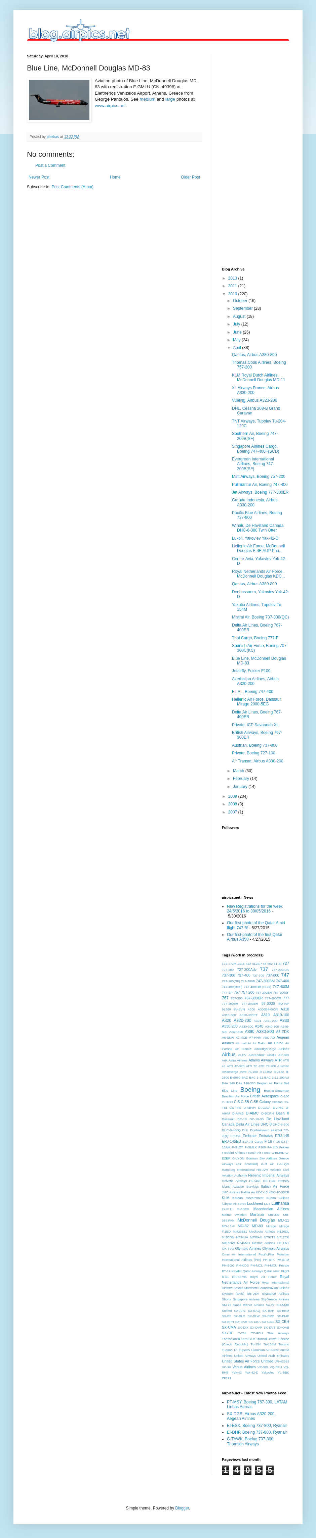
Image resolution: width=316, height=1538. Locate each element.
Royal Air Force (263, 1277)
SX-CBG (268, 1322)
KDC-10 (262, 1192)
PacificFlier (266, 1254)
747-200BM (265, 981)
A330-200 (230, 1026)
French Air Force (258, 1152)
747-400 (282, 981)
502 (270, 963)
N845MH (243, 1243)
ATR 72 (251, 1066)
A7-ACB (241, 1037)
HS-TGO (269, 1181)
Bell (286, 1083)
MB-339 (274, 1215)
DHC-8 (266, 1124)
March (239, 770)
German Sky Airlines (261, 1158)
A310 (285, 1009)
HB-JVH (262, 1170)
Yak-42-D (252, 1372)
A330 (284, 1020)
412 (248, 963)
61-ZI (277, 963)
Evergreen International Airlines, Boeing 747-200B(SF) (253, 464)
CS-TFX (235, 1107)
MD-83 (257, 1226)
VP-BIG (263, 1367)
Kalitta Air (248, 1192)
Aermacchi (243, 1043)
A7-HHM (255, 1037)
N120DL (283, 1231)
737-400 (243, 975)
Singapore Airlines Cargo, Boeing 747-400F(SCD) (255, 448)
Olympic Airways (275, 1248)
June (238, 332)
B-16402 (266, 1072)
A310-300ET (248, 1015)
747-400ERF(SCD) (257, 987)
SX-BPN (228, 1322)
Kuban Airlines (278, 1198)
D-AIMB (238, 1113)
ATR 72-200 (267, 1066)
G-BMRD (277, 1152)
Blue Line (229, 1090)
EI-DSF (235, 1136)
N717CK (283, 1237)
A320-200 (242, 1020)
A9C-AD (269, 1037)
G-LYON (238, 1158)
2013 (233, 278)
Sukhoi (227, 1310)
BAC (244, 1077)
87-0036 (268, 1003)
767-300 (236, 998)
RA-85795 (239, 1277)
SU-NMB (282, 1305)
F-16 (268, 1141)
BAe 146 (228, 1083)
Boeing (250, 1089)
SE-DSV (253, 1293)
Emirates (266, 1136)
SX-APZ (240, 1310)
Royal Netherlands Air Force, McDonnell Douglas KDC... (258, 574)
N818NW (228, 1243)
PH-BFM (283, 1259)
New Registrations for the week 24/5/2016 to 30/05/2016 (255, 908)
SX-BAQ (254, 1310)
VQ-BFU (276, 1367)
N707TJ (269, 1237)
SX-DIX (243, 1327)
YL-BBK (283, 1372)
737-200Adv (280, 970)
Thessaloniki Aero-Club (238, 1339)
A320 (226, 1020)
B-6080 (235, 1077)
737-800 (272, 975)
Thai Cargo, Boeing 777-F (255, 638)
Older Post (190, 177)
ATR (278, 1060)
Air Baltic (259, 1043)
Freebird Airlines (233, 1152)
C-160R (227, 1102)
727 (285, 963)
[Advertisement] (249, 154)
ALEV (242, 1055)
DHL (245, 1130)
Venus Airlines (244, 1367)
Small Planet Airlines (248, 1305)
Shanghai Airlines (275, 1293)
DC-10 (242, 1119)
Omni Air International (239, 1254)
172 (224, 963)
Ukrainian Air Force (265, 1350)
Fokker (284, 1147)
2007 (233, 812)
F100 (262, 1147)
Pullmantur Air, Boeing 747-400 (259, 484)
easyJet (276, 1130)
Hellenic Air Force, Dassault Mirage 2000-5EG (256, 701)
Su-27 (270, 1305)
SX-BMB (268, 1316)
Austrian (283, 1066)
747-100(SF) (231, 981)
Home (115, 177)
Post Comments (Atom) (72, 187)
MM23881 (240, 1231)
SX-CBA (254, 1322)
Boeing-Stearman (276, 1090)
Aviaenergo (230, 1072)
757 (237, 992)
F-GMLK (251, 1147)
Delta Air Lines (247, 1124)
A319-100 (281, 1015)
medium (147, 99)
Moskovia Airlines (262, 1231)
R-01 (225, 1277)
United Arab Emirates (273, 1355)
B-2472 (279, 1072)
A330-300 (246, 1026)
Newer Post (39, 177)
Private (284, 1265)
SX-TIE (228, 1333)
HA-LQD (283, 1164)
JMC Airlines (231, 1192)
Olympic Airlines (248, 1248)
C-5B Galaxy (260, 1102)
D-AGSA (264, 1107)
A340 (259, 1026)
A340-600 (236, 1032)
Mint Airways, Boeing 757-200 (258, 476)
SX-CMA (229, 1327)
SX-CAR (241, 1322)
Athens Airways (260, 1060)
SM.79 (226, 1305)
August (240, 316)
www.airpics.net (110, 105)
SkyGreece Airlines (275, 1299)
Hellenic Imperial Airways (268, 1175)
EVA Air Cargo (252, 1141)
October (240, 300)
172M (232, 963)
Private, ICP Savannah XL (255, 725)
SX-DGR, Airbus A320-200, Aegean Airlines (251, 1416)
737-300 (228, 975)
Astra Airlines (238, 1060)
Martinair (257, 1214)
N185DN (228, 1237)
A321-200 (271, 1021)
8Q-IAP (284, 1003)
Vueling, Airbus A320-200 (254, 400)
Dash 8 (282, 1113)
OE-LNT (283, 1243)
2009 (233, 796)
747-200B (248, 981)
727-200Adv (246, 970)
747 (285, 975)
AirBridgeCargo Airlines (271, 1049)
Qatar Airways (253, 1271)
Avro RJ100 (249, 1072)
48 (265, 963)
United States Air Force (241, 1361)
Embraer (249, 1136)
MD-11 (283, 1220)
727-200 (228, 970)
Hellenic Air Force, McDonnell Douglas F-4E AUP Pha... (258, 548)
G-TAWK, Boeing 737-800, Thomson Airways (250, 1441)
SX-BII (226, 1316)
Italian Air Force (275, 1186)
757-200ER (264, 992)
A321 (257, 1021)
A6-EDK (282, 1032)
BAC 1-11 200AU (276, 1077)
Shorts (226, 1299)
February (241, 778)
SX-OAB (283, 1327)
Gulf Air (267, 1164)
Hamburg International (238, 1170)
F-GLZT (237, 1147)
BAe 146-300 (245, 1083)
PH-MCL (256, 1265)
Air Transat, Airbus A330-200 (257, 761)
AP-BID (283, 1055)
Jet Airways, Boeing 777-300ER (260, 492)
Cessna (277, 1102)
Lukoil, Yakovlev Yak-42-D (255, 538)
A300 (251, 1009)
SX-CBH (282, 1322)
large (170, 99)
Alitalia (271, 1055)
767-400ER (273, 998)
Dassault (228, 1119)
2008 (233, 804)
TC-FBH (257, 1333)
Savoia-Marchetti (245, 1288)
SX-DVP (256, 1327)
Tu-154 (256, 1344)
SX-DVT (269, 1327)
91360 (226, 1009)
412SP (257, 963)
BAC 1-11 (256, 1077)
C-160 (284, 1096)
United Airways (245, 1355)
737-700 (258, 975)
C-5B (245, 1102)
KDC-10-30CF (279, 1192)
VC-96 (226, 1367)
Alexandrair (256, 1055)
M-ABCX (243, 1209)
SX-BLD (239, 1316)
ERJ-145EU (231, 1141)
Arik (225, 1060)
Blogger (182, 1508)
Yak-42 (237, 1372)
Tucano (283, 1344)
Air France (243, 1049)
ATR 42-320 (235, 1066)
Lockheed (255, 1203)
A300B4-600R (268, 1009)
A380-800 (265, 1031)
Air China (275, 1043)
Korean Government (248, 1198)
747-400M (281, 987)
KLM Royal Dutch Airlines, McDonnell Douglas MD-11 (258, 377)
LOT (267, 1203)
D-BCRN (267, 1113)
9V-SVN (239, 1009)
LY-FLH (227, 1209)
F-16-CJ (279, 1141)
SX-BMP (283, 1316)
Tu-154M (269, 1344)
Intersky (283, 1181)
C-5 (237, 1102)
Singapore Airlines (246, 1299)
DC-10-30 (256, 1119)
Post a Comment (50, 165)
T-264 (242, 1333)
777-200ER (230, 1003)
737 (264, 969)
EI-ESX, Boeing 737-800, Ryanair (257, 1425)
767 (225, 998)
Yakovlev (268, 1372)
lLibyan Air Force (234, 1203)
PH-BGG (228, 1265)
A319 (265, 1015)
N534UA (242, 1237)
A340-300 (272, 1026)
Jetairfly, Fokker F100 (251, 670)
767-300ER (253, 998)
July (237, 324)
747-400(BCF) (232, 987)
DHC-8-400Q (231, 1130)
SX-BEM (283, 1310)
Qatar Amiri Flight (276, 1271)
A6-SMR (228, 1037)
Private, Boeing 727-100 (253, 753)
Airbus (229, 1054)
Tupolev (244, 1350)
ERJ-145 (282, 1136)
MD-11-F (228, 1226)
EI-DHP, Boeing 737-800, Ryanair (257, 1432)
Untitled (267, 1361)
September (243, 308)
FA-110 (272, 1147)
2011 (233, 286)
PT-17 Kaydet (232, 1271)
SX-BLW (253, 1316)
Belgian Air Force (269, 1083)
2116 (240, 963)
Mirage (271, 1226)
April (237, 347)
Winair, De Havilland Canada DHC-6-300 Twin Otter (257, 528)
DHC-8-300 (281, 1124)
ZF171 (226, 1378)
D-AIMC (252, 1113)
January (240, 786)
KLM (225, 1198)
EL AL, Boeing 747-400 (252, 691)
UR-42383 (281, 1361)
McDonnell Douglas (256, 1220)
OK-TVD (228, 1248)
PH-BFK (269, 1259)
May (237, 340)
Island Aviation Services (240, 1186)
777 (286, 998)
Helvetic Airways (234, 1181)
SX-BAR (269, 1310)
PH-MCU (271, 1265)
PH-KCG (242, 1265)
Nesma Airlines (263, 1243)
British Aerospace (264, 1096)
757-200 (247, 992)
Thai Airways (278, 1333)
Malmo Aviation (234, 1215)
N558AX (256, 1237)
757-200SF (281, 992)
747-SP (227, 992)
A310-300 (229, 1015)
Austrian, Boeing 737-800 (254, 745)
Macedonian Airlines (271, 1209)
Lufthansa (280, 1203)
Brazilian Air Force (235, 1096)
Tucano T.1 (230, 1350)
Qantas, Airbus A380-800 (254, 354)
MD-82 (243, 1226)
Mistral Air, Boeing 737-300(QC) (260, 617)
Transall (262, 1339)
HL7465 (255, 1181)
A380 (249, 1031)
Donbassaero (259, 1130)
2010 (233, 294)
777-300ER (250, 1003)
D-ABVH (249, 1107)
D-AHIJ (278, 1107)
